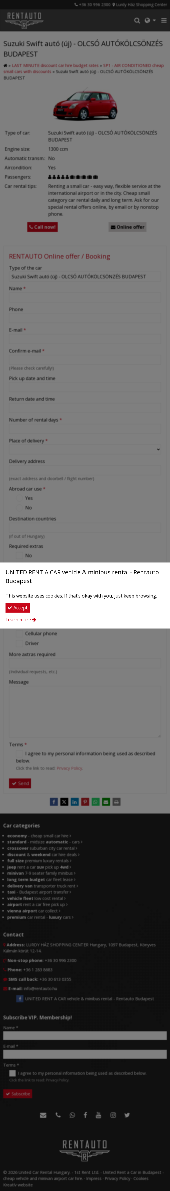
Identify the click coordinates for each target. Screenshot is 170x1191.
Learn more (18, 619)
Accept (18, 607)
